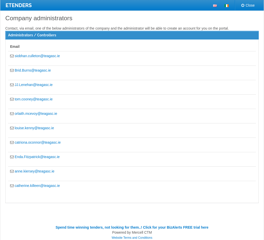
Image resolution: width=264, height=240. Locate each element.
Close (248, 5)
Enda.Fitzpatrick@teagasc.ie (37, 157)
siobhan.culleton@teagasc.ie (37, 56)
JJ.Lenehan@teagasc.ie (34, 85)
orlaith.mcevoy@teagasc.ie (36, 114)
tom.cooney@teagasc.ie (34, 99)
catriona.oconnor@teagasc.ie (38, 142)
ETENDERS (19, 5)
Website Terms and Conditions (132, 237)
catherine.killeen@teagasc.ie (37, 186)
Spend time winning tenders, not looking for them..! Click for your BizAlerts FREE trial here (132, 227)
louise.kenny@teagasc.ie (34, 128)
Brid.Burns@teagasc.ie (33, 70)
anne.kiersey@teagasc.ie (34, 171)
